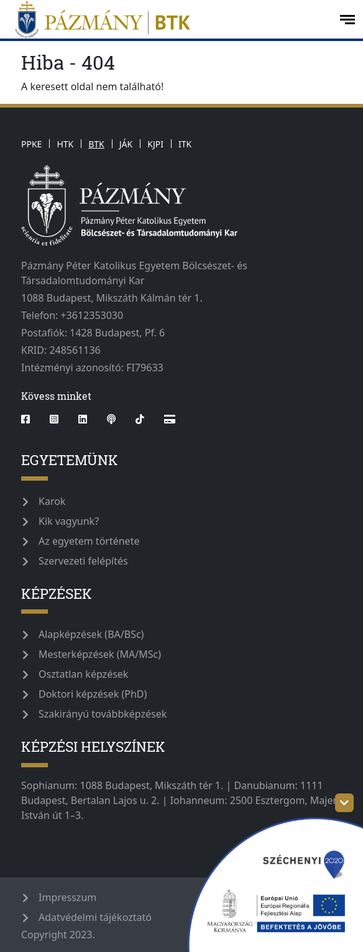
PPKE (31, 144)
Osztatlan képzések (83, 674)
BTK (96, 144)
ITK (184, 144)
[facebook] (30, 419)
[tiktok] (140, 419)
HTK (65, 144)
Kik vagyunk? (69, 521)
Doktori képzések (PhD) (93, 694)
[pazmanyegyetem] (168, 19)
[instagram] (54, 419)
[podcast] (111, 419)
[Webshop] (169, 419)
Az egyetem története (89, 541)
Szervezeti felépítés (83, 561)
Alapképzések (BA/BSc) (91, 634)
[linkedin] (82, 419)
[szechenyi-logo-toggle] (344, 802)
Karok (52, 501)
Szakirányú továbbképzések (103, 714)
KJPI (155, 144)
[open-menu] (347, 20)
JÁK (125, 144)
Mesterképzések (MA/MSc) (100, 654)
